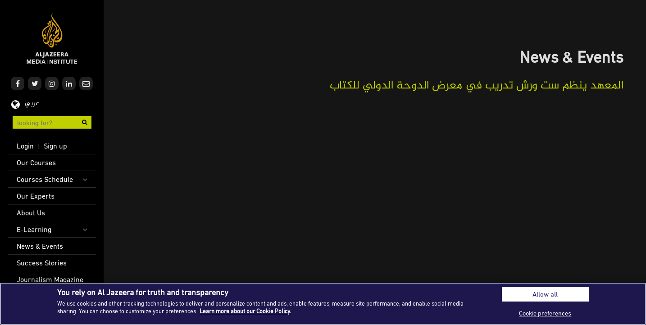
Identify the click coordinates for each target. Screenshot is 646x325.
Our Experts (36, 195)
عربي (32, 103)
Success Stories (42, 262)
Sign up (55, 145)
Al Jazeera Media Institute (52, 38)
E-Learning (34, 229)
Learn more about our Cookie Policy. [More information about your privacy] (245, 311)
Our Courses (36, 162)
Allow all (545, 294)
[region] (323, 304)
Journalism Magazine (50, 279)
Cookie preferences (545, 313)
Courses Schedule (45, 179)
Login (25, 145)
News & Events (40, 246)
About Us (31, 212)
